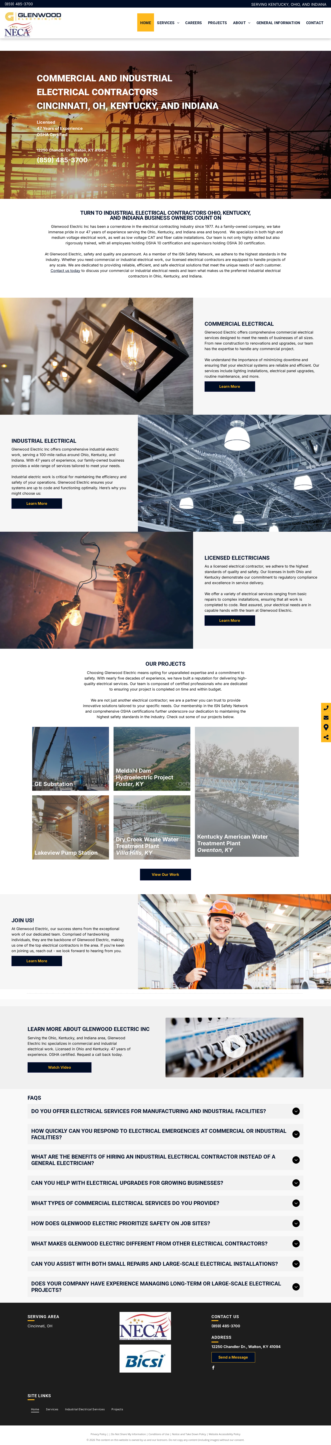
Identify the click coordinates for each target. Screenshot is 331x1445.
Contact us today (65, 270)
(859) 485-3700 (19, 4)
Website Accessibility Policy (224, 1434)
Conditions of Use (158, 1434)
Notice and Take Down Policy (189, 1434)
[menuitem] (145, 22)
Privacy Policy (98, 1434)
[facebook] (213, 1368)
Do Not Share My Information (128, 1434)
